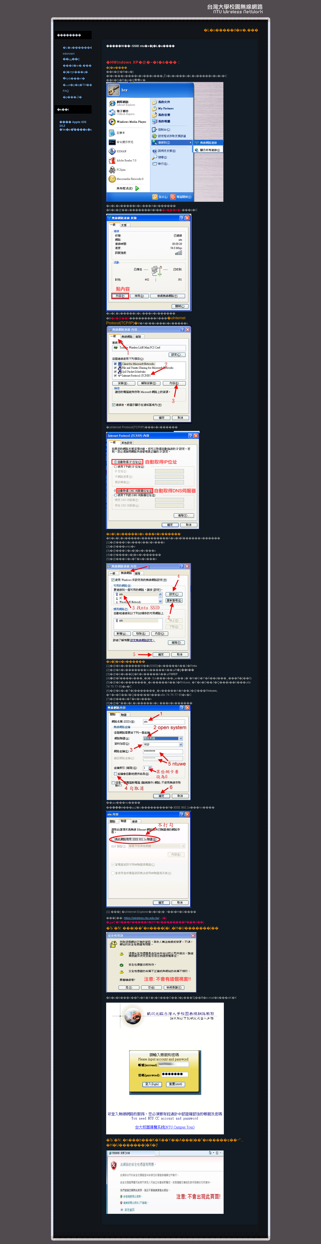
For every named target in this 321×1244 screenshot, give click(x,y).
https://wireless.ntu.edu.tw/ (141, 918)
